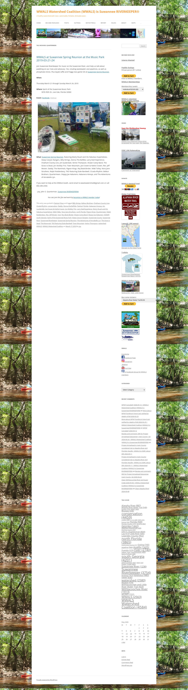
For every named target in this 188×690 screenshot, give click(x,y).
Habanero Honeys (95, 206)
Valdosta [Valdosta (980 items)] (141, 575)
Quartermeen (101, 212)
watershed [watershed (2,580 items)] (133, 580)
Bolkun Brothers (87, 203)
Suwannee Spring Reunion (98, 72)
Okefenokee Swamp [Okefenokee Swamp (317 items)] (129, 545)
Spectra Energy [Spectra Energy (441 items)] (129, 563)
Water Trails (90, 23)
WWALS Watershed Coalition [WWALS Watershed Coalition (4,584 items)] (134, 604)
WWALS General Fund (131, 183)
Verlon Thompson (91, 223)
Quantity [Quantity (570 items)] (127, 550)
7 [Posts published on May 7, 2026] (134, 631)
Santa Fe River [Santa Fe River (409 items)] (128, 554)
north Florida (81, 212)
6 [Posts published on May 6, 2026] (130, 631)
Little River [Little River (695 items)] (137, 533)
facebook (45, 98)
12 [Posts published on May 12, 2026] (127, 634)
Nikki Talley (57, 212)
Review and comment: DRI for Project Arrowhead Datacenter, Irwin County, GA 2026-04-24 (136, 474)
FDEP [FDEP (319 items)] (141, 520)
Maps (133, 23)
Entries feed (126, 659)
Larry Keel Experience (84, 209)
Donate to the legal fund (131, 247)
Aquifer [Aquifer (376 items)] (126, 509)
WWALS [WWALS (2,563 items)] (131, 597)
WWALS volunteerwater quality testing (130, 100)
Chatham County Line (101, 203)
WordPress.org (127, 665)
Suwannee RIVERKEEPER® (68, 191)
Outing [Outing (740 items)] (143, 544)
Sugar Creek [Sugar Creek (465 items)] (129, 564)
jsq (80, 226)
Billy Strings (77, 203)
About (123, 23)
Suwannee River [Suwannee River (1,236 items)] (134, 566)
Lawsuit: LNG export (130, 223)
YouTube (126, 368)
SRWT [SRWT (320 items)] (140, 563)
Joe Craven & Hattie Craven (54, 209)
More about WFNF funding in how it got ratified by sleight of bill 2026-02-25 (136, 414)
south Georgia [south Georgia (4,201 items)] (133, 558)
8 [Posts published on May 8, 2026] (139, 631)
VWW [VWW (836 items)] (127, 577)
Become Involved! (52, 23)
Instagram (127, 362)
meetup (53, 98)
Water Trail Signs (128, 194)
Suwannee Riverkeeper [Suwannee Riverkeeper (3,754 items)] (136, 571)
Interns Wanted (128, 60)
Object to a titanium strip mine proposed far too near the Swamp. (135, 141)
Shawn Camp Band (81, 215)
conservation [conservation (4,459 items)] (132, 515)
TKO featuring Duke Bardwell (62, 223)
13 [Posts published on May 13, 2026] (131, 634)
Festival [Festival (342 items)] (125, 522)
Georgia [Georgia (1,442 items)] (130, 526)
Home (38, 23)
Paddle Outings (128, 67)
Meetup (125, 364)
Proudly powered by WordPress (46, 680)
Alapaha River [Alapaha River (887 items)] (131, 505)
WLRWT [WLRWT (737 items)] (128, 594)
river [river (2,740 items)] (142, 550)
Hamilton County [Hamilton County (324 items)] (128, 530)
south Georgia (41, 218)
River (62, 203)
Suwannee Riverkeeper (49, 220)
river (59, 215)
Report (103, 23)
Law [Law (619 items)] (126, 533)
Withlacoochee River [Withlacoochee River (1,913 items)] (135, 590)
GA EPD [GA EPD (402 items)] (141, 524)
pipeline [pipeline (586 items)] (127, 547)
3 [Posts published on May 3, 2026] (147, 628)
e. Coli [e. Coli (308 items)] (133, 520)
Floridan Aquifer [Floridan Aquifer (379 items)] (129, 524)
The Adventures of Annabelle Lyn (89, 220)
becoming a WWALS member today (86, 197)
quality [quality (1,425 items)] (141, 547)
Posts (66, 23)
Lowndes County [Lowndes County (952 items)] (133, 535)
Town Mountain (78, 223)
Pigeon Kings (91, 212)
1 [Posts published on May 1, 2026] (139, 628)
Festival (56, 203)
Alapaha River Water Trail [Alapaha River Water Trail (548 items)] (134, 507)
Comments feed (127, 662)
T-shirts (125, 252)
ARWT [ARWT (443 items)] (135, 509)
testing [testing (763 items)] (127, 575)
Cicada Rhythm (41, 206)
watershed (102, 223)
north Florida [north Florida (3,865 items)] (132, 540)
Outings (77, 23)
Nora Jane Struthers (69, 212)
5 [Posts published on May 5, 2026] (126, 631)
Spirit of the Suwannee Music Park (59, 218)
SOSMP (106, 215)
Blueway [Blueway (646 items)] (128, 511)
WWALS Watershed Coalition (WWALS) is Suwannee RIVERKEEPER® (87, 11)
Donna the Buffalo (69, 206)
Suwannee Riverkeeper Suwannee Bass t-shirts (132, 274)
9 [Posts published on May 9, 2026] (143, 631)
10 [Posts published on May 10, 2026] (148, 631)
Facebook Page (129, 358)
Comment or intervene (134, 169)
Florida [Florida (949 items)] (136, 521)
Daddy (60, 206)
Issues (113, 23)
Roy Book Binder (67, 215)
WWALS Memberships (131, 82)
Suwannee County (95, 218)
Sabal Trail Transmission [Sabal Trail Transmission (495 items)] (134, 552)
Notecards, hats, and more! (133, 292)
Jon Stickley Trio (70, 209)
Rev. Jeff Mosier (51, 215)
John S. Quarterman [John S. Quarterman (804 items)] (133, 531)
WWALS (39, 226)
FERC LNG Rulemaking (131, 150)
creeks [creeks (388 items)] (126, 520)
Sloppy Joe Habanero (95, 215)
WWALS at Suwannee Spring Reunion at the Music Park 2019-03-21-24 (70, 58)
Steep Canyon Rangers (80, 218)
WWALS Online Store (130, 280)
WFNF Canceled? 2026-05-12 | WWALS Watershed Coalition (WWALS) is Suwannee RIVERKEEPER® (135, 408)
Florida (85, 206)
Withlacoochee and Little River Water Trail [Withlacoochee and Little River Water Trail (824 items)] (134, 585)
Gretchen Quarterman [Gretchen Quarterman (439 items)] (131, 528)
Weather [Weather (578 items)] (127, 582)
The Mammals (46, 223)
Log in (124, 657)
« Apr (123, 642)
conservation (52, 206)
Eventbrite (125, 354)
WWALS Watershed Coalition (53, 226)
